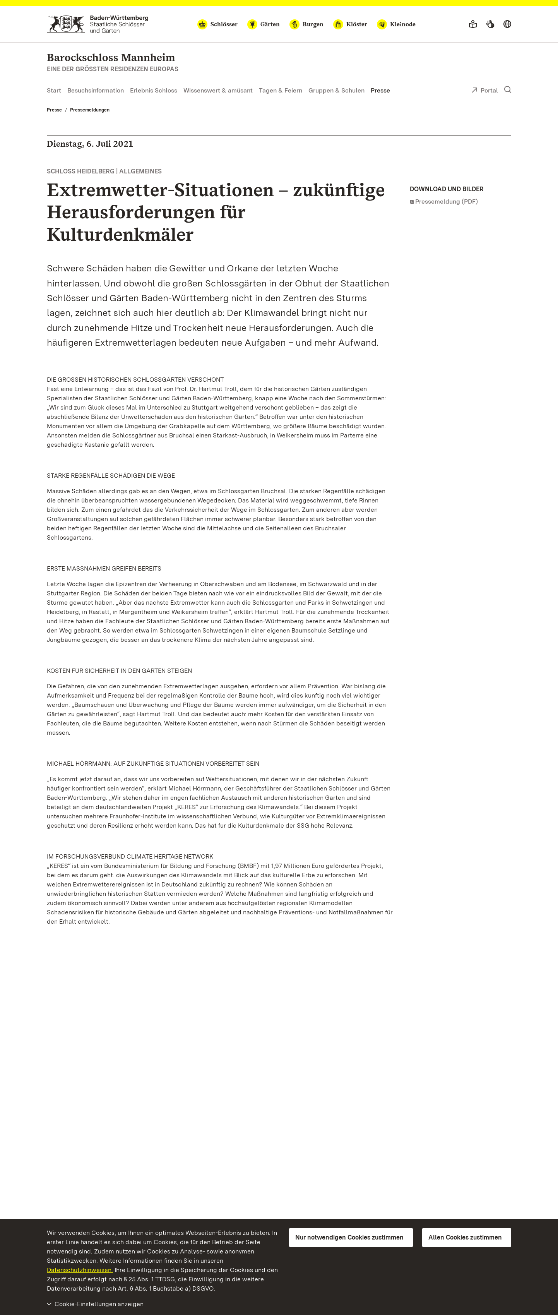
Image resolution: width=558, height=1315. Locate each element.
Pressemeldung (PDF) (446, 201)
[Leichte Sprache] (473, 24)
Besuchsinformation (95, 90)
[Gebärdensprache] (490, 24)
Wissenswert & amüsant (218, 90)
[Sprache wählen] (507, 24)
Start (54, 90)
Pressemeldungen (90, 110)
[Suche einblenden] (507, 90)
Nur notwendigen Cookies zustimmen (349, 1237)
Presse (380, 90)
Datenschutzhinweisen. (80, 1270)
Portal (484, 91)
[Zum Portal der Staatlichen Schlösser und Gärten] (98, 24)
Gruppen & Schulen (336, 90)
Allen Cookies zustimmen (465, 1237)
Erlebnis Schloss (153, 90)
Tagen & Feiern (280, 90)
